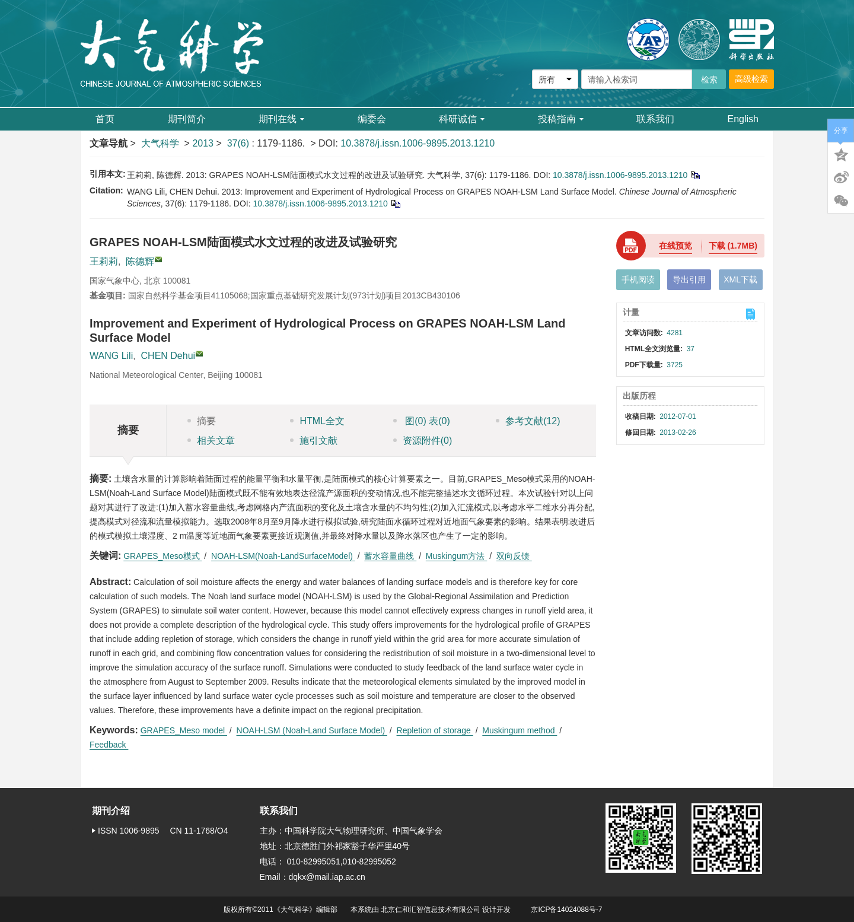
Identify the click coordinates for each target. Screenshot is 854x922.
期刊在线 (281, 119)
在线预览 (675, 245)
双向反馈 (514, 556)
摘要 (201, 421)
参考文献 (528, 421)
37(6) (239, 143)
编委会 (372, 119)
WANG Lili (111, 356)
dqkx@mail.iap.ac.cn (327, 877)
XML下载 (740, 279)
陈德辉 (140, 261)
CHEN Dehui (168, 356)
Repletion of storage (435, 730)
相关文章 (211, 440)
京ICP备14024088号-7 (566, 909)
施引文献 (313, 440)
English (743, 119)
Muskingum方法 (456, 556)
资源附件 (423, 440)
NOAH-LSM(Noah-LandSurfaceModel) (283, 556)
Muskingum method (519, 730)
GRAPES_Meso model (184, 730)
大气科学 (160, 143)
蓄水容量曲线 (390, 556)
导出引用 (689, 279)
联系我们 (655, 119)
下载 (733, 245)
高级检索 (751, 79)
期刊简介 (187, 119)
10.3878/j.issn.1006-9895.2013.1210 (417, 143)
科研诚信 (462, 119)
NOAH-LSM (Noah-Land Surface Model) (312, 730)
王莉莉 (104, 261)
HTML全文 (317, 421)
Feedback (109, 744)
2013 (203, 143)
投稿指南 (561, 119)
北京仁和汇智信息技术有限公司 (430, 909)
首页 (104, 119)
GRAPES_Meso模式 (162, 556)
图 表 (421, 421)
